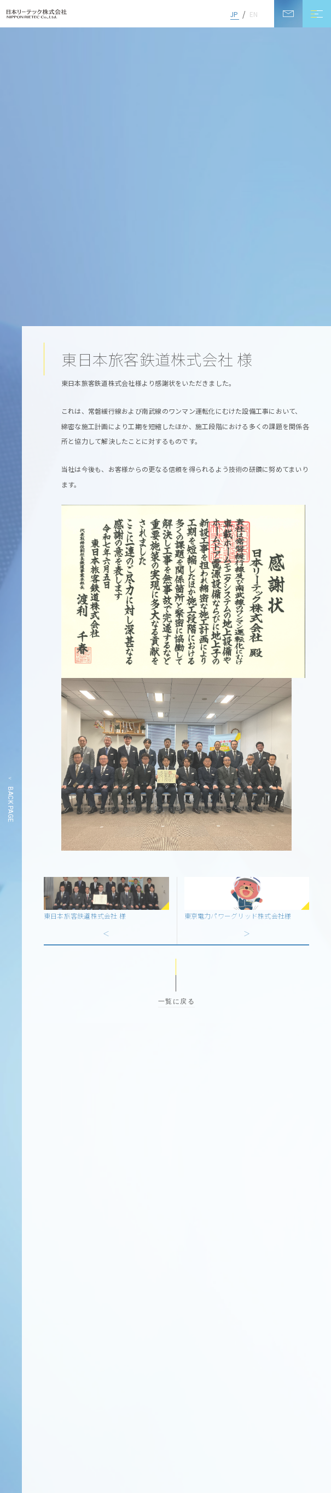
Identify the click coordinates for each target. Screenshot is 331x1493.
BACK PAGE (10, 804)
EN (253, 14)
